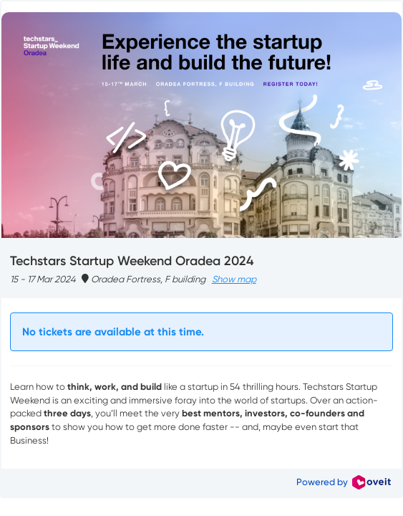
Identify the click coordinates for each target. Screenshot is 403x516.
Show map (234, 279)
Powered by (343, 482)
